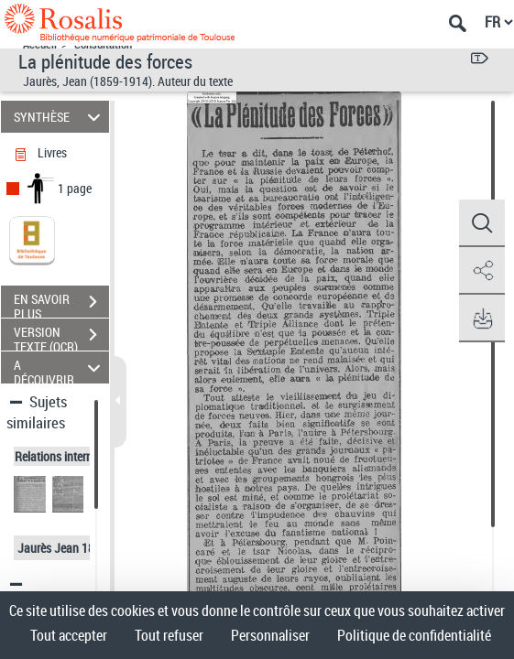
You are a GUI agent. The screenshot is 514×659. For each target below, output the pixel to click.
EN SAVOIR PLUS (61, 304)
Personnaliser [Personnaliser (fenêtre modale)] (270, 635)
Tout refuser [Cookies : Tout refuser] (169, 635)
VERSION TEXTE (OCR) (61, 336)
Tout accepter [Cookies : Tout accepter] (68, 635)
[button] (482, 223)
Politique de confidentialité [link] (414, 635)
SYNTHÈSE (60, 117)
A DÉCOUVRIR (60, 367)
